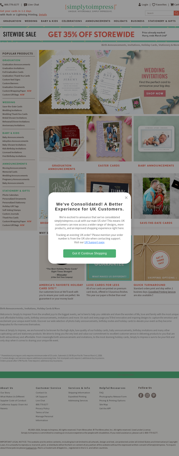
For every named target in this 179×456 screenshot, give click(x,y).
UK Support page (94, 242)
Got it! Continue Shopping (89, 253)
